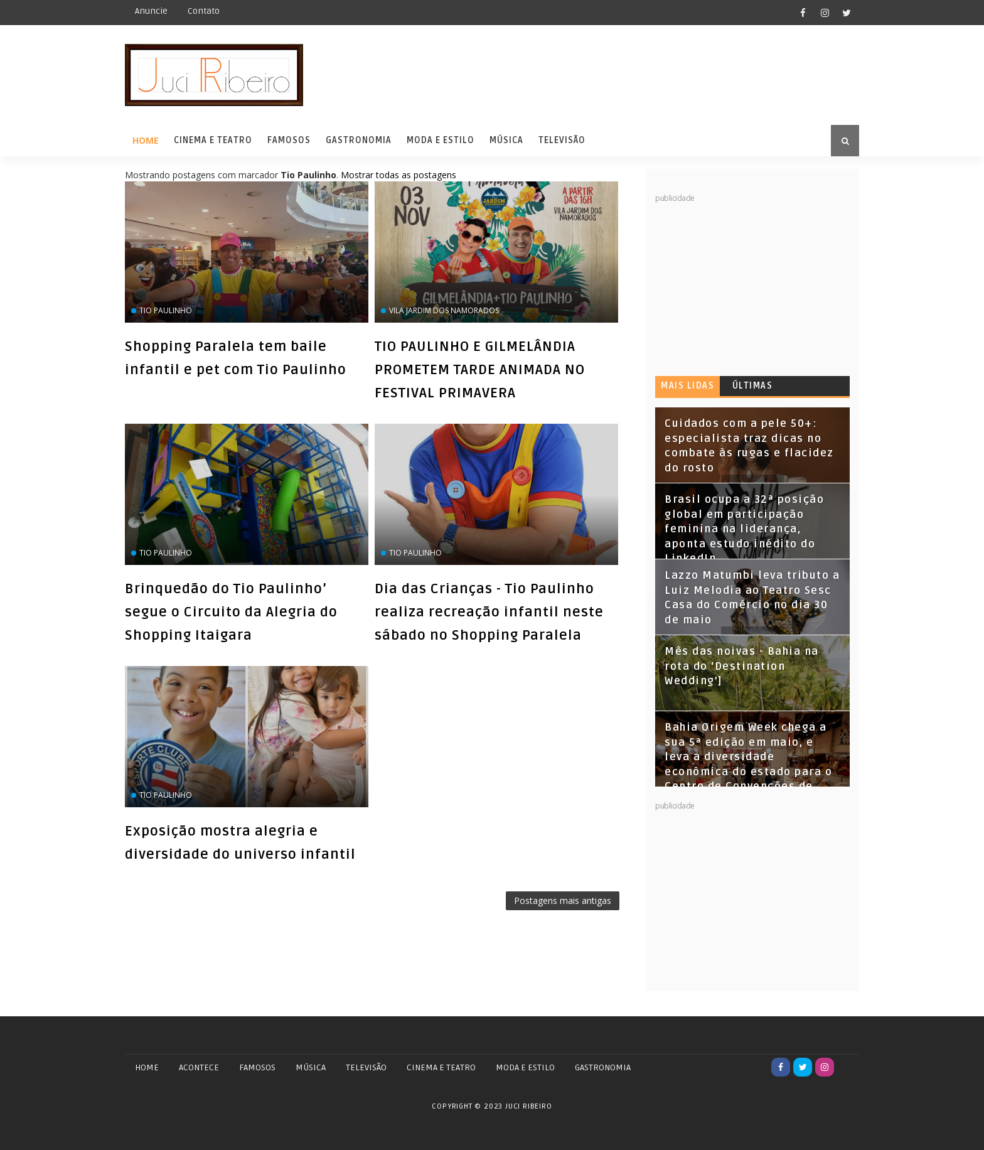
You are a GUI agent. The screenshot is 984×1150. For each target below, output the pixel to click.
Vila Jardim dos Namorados (444, 310)
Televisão (562, 140)
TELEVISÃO (366, 1067)
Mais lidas (687, 385)
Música (506, 140)
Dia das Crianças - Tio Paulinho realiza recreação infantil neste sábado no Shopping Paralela (489, 612)
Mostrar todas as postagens (398, 175)
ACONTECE (199, 1067)
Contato (204, 11)
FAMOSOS (257, 1067)
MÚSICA (311, 1067)
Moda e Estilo (440, 140)
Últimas (752, 385)
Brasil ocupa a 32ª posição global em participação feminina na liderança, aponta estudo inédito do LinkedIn (744, 529)
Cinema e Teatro (213, 140)
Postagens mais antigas (562, 900)
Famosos (289, 140)
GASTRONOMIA (603, 1067)
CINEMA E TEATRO (441, 1067)
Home (145, 140)
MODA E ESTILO (525, 1067)
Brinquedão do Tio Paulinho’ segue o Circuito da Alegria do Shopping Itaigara (231, 612)
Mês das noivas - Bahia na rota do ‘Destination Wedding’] (742, 666)
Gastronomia (359, 140)
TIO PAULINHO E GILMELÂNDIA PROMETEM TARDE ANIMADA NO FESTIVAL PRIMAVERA (480, 369)
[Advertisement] (749, 282)
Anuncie (151, 11)
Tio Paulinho (165, 310)
